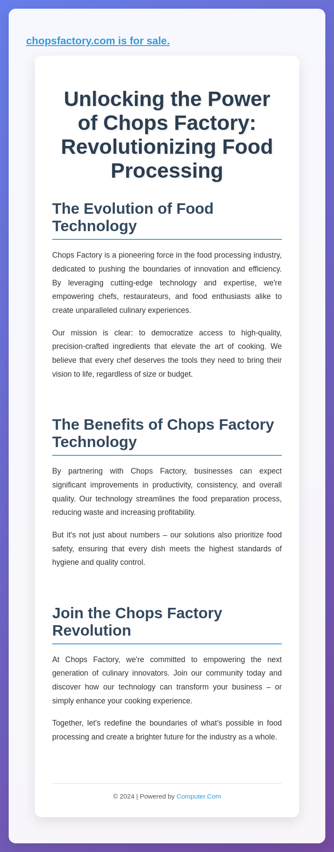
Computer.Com (199, 796)
